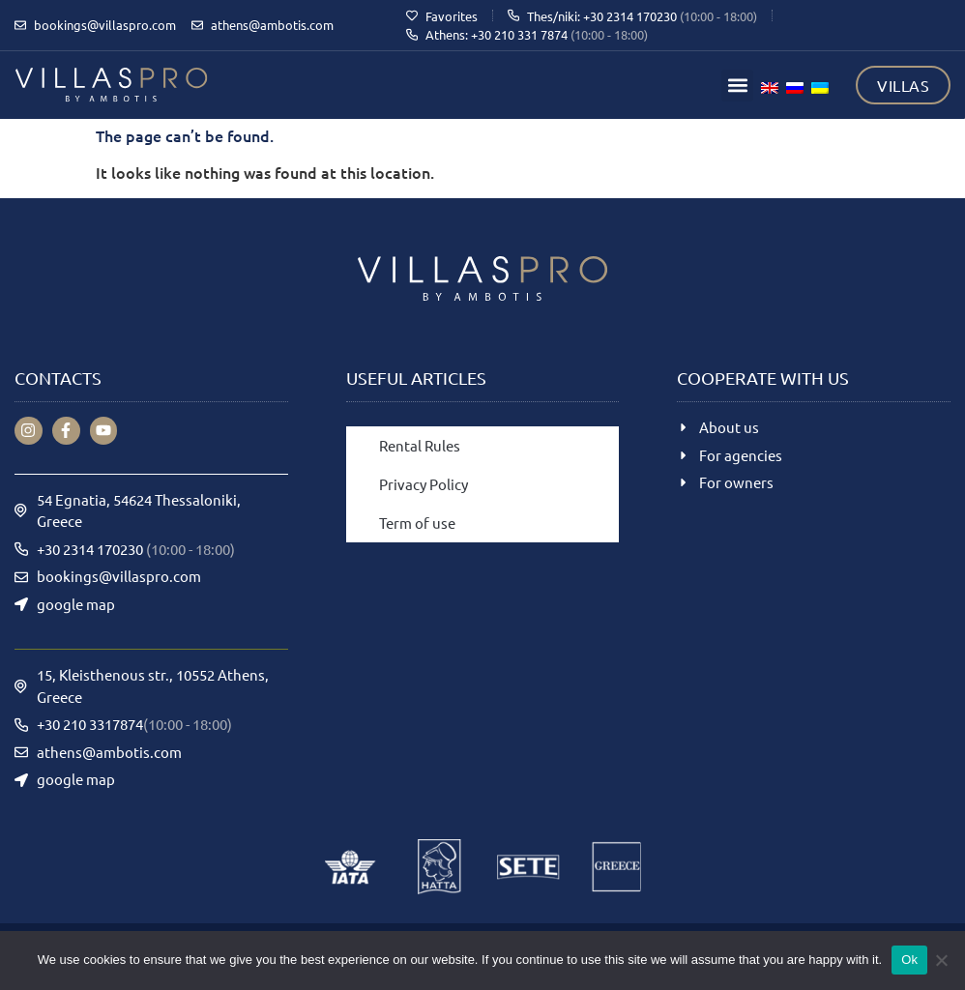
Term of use (417, 522)
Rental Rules (419, 445)
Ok (909, 959)
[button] (737, 86)
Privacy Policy (423, 484)
